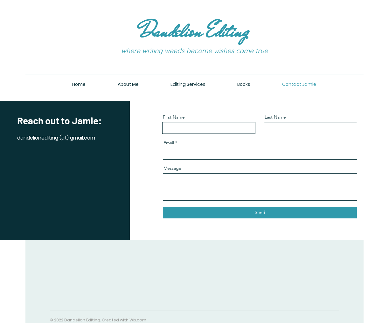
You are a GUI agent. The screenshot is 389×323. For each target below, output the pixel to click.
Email (168, 143)
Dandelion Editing (194, 31)
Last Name (275, 117)
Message (172, 168)
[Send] (260, 212)
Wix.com (137, 320)
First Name (174, 117)
